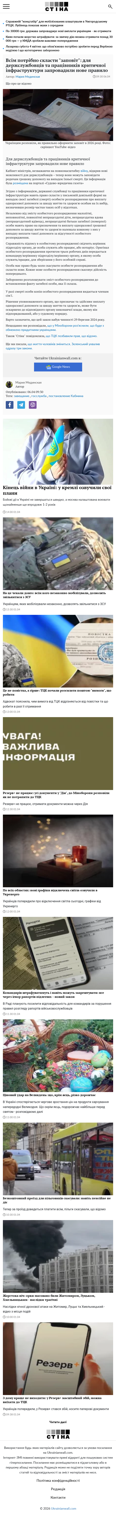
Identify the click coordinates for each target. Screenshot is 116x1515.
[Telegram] (21, 405)
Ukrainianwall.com (63, 1508)
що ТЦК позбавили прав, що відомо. (71, 336)
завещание (21, 396)
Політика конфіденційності (58, 1481)
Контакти (58, 1497)
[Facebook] (9, 405)
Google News (58, 367)
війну (84, 170)
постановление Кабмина (66, 396)
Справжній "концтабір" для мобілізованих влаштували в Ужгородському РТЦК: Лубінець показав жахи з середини (56, 23)
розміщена (20, 183)
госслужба (39, 396)
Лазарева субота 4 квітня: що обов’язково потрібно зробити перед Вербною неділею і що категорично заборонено (59, 48)
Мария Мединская (28, 76)
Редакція (58, 1489)
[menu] (6, 6)
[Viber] (33, 405)
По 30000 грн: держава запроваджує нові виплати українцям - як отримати (58, 31)
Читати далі (58, 1422)
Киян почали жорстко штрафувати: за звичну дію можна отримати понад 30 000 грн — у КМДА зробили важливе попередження (59, 39)
